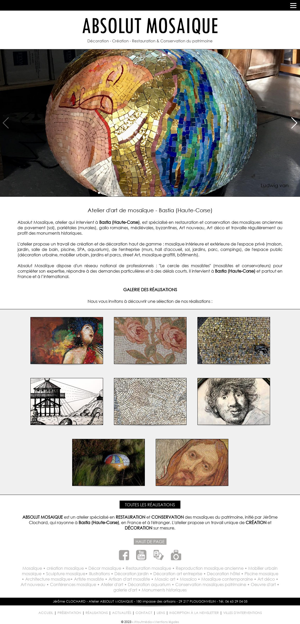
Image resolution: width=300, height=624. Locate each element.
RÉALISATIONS (97, 613)
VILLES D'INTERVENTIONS (242, 613)
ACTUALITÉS (121, 613)
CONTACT (144, 613)
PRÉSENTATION (69, 613)
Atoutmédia (143, 622)
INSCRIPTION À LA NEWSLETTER (194, 613)
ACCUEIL (45, 613)
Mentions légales (166, 622)
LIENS (161, 613)
